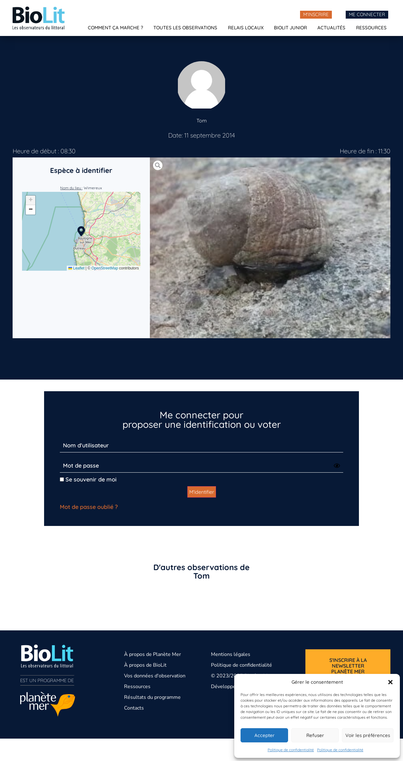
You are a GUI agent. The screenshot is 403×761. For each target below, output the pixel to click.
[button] (390, 682)
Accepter (264, 735)
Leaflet (76, 268)
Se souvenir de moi (88, 479)
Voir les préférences (367, 735)
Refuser (315, 735)
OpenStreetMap (104, 268)
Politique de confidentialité (291, 749)
